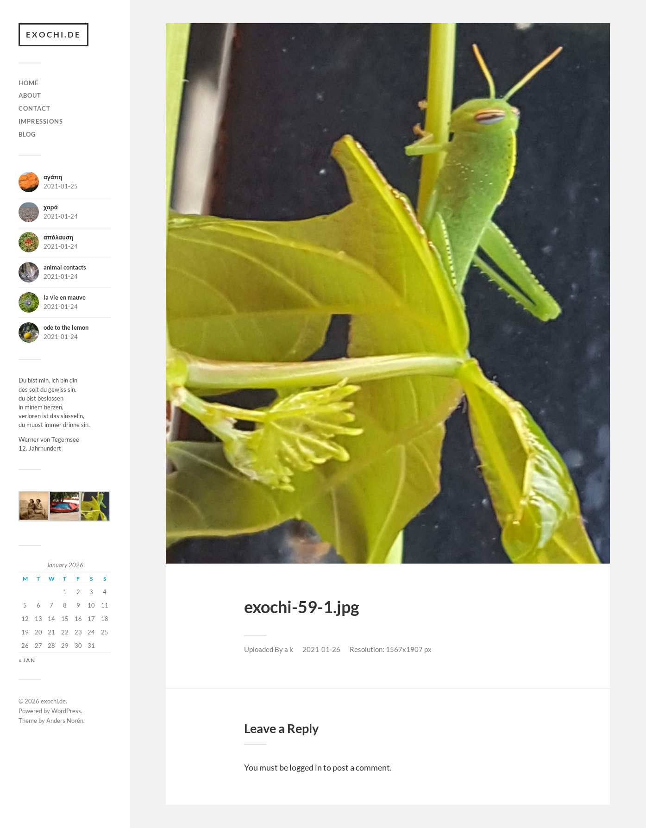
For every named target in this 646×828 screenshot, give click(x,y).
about (30, 95)
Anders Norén (64, 720)
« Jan (27, 660)
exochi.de (53, 34)
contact (34, 108)
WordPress (66, 711)
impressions (41, 121)
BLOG (27, 134)
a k (288, 649)
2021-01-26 (321, 649)
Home (28, 83)
